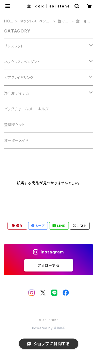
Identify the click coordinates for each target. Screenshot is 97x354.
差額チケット (14, 124)
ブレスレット (14, 46)
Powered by (48, 328)
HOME (8, 21)
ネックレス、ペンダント (35, 21)
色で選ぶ (63, 21)
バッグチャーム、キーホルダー (28, 109)
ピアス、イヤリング (19, 77)
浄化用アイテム (16, 93)
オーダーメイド (16, 140)
